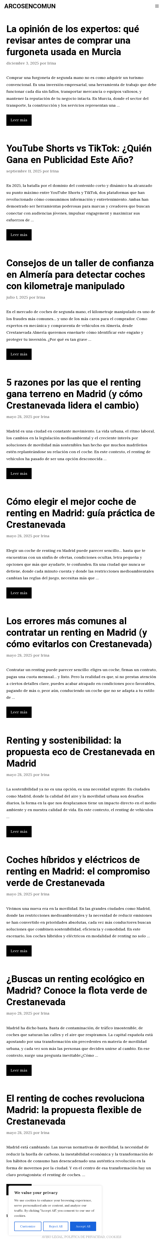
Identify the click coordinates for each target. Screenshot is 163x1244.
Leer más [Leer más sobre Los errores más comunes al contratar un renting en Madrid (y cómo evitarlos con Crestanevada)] (19, 712)
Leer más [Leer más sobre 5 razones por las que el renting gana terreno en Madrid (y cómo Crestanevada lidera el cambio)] (19, 473)
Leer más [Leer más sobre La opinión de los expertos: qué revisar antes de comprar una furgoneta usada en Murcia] (19, 119)
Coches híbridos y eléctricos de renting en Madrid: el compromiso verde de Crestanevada (78, 871)
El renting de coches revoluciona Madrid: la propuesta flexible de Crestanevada (75, 1110)
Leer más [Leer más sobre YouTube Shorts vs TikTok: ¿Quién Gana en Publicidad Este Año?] (19, 234)
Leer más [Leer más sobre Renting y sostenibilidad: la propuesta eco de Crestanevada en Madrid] (19, 831)
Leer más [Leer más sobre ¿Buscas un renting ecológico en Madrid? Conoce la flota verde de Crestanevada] (19, 1070)
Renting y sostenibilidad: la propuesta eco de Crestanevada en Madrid (80, 752)
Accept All (83, 1226)
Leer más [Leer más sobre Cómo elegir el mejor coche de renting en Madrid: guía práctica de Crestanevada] (19, 592)
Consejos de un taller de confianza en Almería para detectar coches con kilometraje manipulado (80, 274)
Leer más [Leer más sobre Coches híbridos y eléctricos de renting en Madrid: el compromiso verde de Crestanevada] (19, 950)
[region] (55, 1210)
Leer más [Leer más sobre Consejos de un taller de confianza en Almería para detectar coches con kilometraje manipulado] (19, 354)
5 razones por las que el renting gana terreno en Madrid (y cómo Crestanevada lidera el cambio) (74, 394)
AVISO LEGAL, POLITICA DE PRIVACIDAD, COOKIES (81, 1237)
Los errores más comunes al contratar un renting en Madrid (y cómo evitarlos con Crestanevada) (79, 632)
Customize (27, 1226)
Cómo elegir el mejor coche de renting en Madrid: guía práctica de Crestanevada (80, 513)
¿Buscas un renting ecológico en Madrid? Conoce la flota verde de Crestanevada (76, 990)
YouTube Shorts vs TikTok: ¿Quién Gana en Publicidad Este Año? (79, 154)
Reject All (55, 1226)
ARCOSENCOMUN (30, 6)
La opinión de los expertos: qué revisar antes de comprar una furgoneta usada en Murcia (72, 40)
